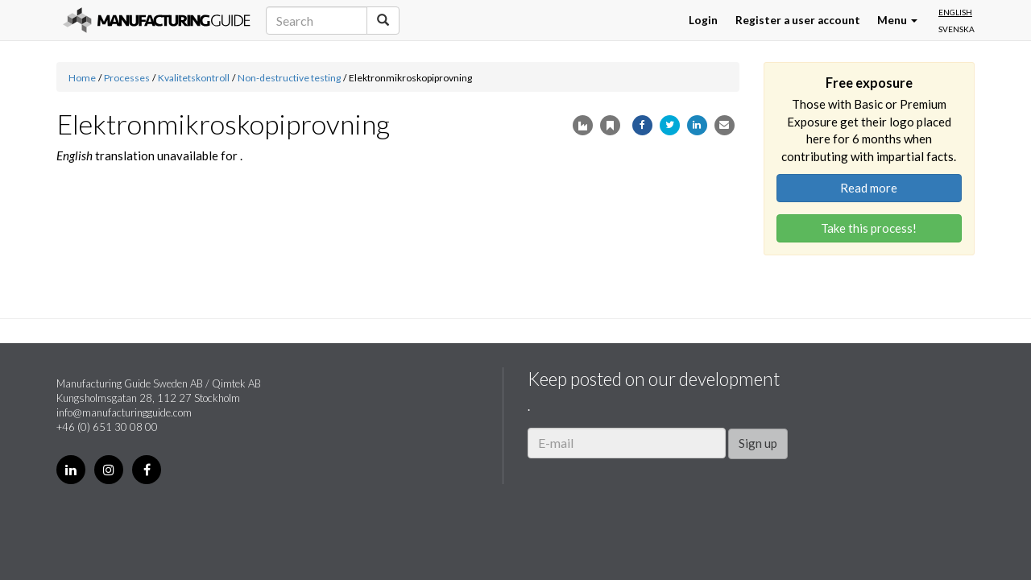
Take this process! (869, 228)
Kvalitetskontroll (194, 78)
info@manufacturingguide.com (124, 412)
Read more (868, 187)
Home (82, 78)
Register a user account (797, 20)
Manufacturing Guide (157, 20)
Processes (127, 78)
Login (703, 20)
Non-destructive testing (289, 78)
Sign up (758, 443)
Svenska (956, 29)
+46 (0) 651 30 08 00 (107, 426)
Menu (897, 20)
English (955, 12)
